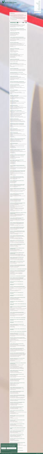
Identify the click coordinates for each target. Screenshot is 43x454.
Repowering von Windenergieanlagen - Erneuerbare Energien (17, 28)
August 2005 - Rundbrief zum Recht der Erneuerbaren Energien (17, 423)
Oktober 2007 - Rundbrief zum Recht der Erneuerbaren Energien (17, 382)
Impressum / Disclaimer (7, 453)
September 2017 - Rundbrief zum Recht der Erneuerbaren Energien (17, 154)
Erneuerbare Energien (14, 22)
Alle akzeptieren (4, 448)
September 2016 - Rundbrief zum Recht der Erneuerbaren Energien (17, 170)
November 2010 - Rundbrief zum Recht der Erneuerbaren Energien (17, 297)
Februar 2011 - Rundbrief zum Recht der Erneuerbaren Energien (17, 286)
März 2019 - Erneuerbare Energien (14, 132)
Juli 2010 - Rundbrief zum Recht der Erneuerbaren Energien (17, 312)
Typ (21, 22)
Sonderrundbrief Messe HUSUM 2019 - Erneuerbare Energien (17, 123)
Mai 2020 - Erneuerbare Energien (14, 105)
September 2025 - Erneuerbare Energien (14, 32)
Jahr (25, 22)
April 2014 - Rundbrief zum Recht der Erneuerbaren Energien (17, 222)
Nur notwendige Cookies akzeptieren (11, 448)
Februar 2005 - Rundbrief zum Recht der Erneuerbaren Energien (17, 438)
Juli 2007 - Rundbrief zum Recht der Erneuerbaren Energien (17, 387)
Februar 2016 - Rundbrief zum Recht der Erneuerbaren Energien (17, 184)
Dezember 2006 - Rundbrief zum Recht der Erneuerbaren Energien (17, 399)
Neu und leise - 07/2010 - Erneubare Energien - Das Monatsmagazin (17, 317)
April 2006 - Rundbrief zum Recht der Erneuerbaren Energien (17, 410)
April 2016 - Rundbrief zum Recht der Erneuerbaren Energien (17, 180)
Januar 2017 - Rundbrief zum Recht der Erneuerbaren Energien (17, 165)
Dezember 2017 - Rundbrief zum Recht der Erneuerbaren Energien (17, 149)
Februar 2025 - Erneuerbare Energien (14, 42)
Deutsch (37, 453)
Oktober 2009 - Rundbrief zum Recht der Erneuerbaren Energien (17, 337)
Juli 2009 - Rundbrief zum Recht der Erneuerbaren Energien (17, 343)
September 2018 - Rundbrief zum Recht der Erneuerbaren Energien (17, 138)
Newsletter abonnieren (14, 19)
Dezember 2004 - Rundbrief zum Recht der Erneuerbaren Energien (17, 442)
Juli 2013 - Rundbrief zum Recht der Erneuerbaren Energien (17, 235)
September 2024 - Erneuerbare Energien (14, 48)
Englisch (39, 453)
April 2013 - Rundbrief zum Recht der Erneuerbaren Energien (17, 240)
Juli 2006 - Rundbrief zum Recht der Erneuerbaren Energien (17, 406)
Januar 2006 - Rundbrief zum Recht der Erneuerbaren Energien (17, 415)
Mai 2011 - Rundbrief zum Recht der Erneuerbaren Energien (17, 277)
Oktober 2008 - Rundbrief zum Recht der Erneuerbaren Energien (17, 358)
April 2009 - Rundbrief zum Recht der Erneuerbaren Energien (17, 348)
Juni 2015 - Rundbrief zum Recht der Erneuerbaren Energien (17, 193)
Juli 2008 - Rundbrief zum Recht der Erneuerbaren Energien (17, 370)
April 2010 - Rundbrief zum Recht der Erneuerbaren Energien (17, 324)
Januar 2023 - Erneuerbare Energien (14, 68)
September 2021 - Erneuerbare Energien (14, 84)
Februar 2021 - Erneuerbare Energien (14, 95)
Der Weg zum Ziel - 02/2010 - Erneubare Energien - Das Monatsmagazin (18, 331)
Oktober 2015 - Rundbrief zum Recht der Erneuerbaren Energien (17, 188)
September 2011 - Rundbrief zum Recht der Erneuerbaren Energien (17, 270)
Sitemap (3, 453)
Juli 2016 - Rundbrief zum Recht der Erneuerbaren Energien (17, 176)
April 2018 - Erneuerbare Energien (14, 143)
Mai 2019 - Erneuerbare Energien (14, 128)
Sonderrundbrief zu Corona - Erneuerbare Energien (16, 110)
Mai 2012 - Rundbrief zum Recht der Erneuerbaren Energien (17, 257)
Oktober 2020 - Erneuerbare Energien (14, 100)
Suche (39, 12)
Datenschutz (11, 453)
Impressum (12, 451)
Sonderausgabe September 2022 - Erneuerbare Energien (16, 72)
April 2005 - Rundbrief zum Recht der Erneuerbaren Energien (17, 434)
